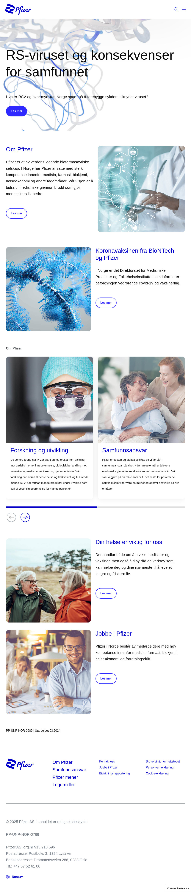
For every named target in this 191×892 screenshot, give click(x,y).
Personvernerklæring (160, 767)
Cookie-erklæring (157, 773)
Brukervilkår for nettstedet (163, 761)
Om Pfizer (63, 762)
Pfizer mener (65, 777)
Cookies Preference (178, 888)
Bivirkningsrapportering (114, 773)
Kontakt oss (107, 761)
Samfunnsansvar (69, 769)
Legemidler (64, 784)
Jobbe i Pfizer (108, 767)
